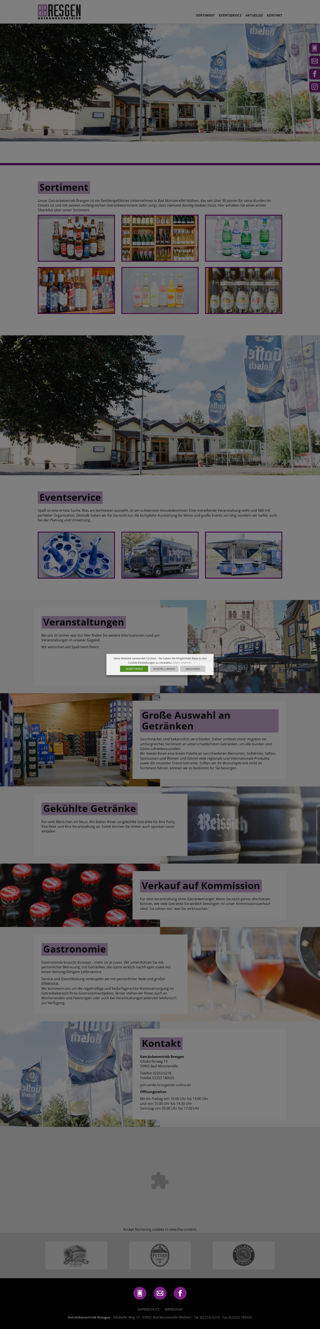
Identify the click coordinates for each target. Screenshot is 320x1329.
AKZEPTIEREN (134, 668)
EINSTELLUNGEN (164, 668)
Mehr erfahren (182, 662)
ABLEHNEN (193, 668)
